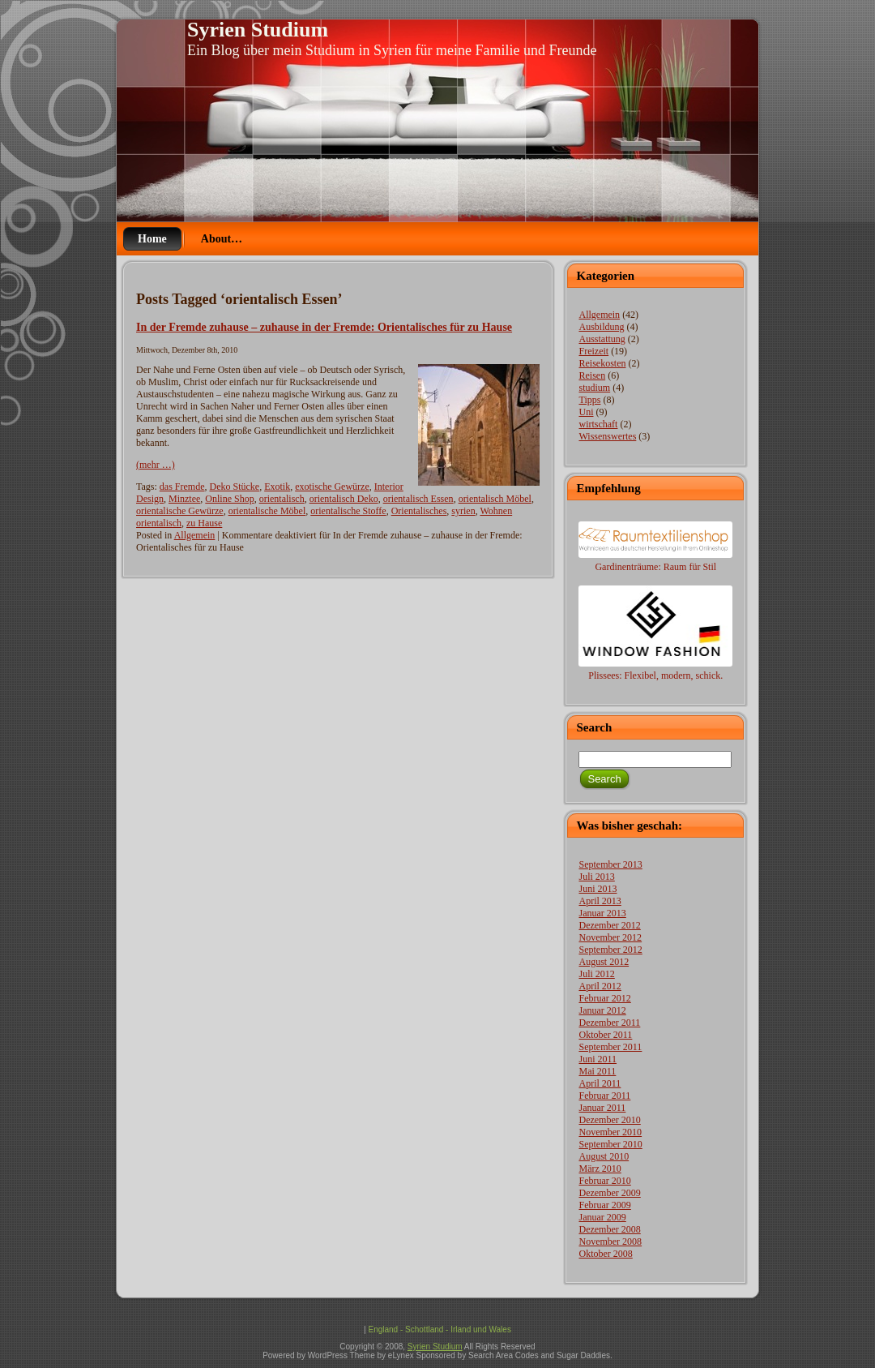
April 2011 (599, 1083)
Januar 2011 (601, 1107)
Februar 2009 (604, 1205)
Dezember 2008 (609, 1229)
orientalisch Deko (343, 498)
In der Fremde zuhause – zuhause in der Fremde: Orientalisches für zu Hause (324, 326)
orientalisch (282, 498)
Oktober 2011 (605, 1034)
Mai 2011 (597, 1071)
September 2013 (610, 864)
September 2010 (610, 1144)
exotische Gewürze (332, 486)
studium (594, 387)
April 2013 (599, 901)
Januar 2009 (601, 1217)
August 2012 (603, 961)
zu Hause (204, 523)
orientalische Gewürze (180, 511)
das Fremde (182, 486)
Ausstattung (601, 339)
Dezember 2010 (609, 1120)
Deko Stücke (234, 486)
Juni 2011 (597, 1059)
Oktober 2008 (605, 1253)
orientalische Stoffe (348, 511)
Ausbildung (601, 326)
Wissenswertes (607, 436)
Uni (585, 412)
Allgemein (195, 535)
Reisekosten (601, 363)
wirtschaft (597, 424)
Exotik (277, 486)
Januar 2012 (601, 1010)
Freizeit (593, 351)
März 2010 (599, 1168)
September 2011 (610, 1047)
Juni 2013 (597, 888)
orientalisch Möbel (495, 498)
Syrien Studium (257, 29)
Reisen (591, 375)
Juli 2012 (596, 974)
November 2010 (610, 1132)
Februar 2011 (604, 1095)
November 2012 (610, 937)
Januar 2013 (601, 913)
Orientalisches (419, 511)
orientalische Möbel (267, 511)
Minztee (184, 498)
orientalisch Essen (418, 498)
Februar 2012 (604, 998)
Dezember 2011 (609, 1022)
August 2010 (603, 1156)
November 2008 (610, 1241)
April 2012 (599, 986)
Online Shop (229, 498)
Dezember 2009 (609, 1193)
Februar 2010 (604, 1180)
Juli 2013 (596, 876)
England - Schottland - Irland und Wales (439, 1329)
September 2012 (610, 949)
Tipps (589, 399)
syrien (463, 511)
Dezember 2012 (609, 925)
